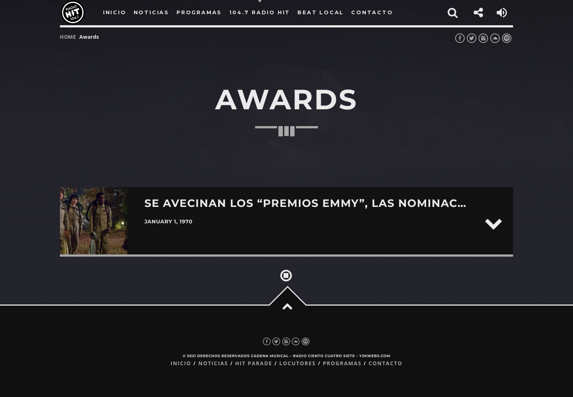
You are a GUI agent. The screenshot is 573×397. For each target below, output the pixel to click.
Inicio (181, 363)
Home (68, 36)
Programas (342, 363)
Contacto (386, 363)
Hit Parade (253, 363)
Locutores (297, 363)
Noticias (213, 363)
